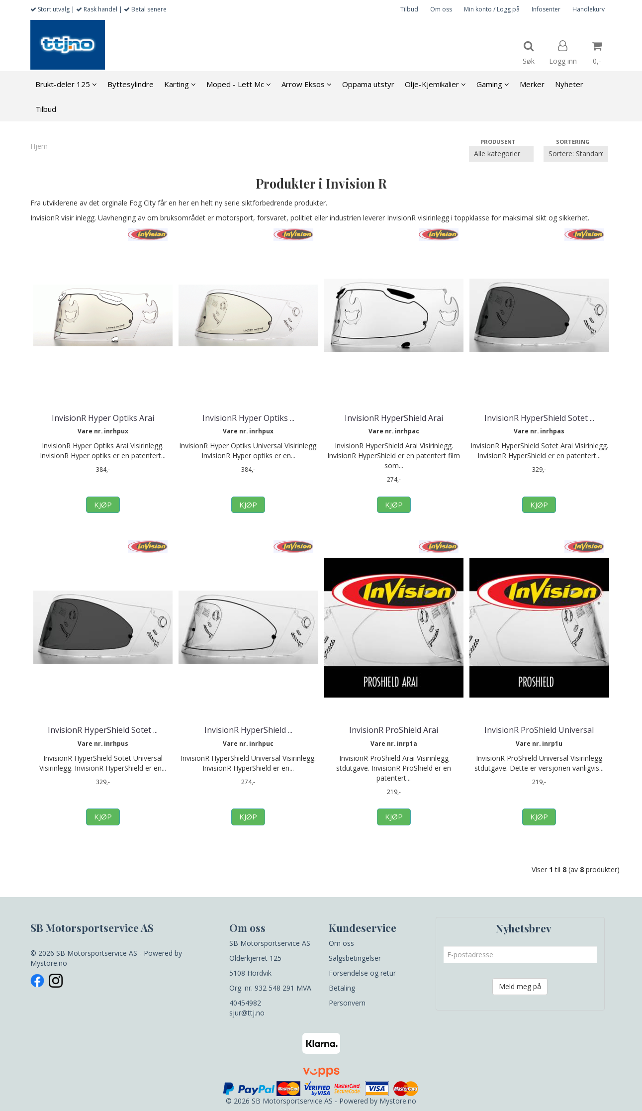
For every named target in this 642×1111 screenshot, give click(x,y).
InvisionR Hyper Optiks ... (248, 417)
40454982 (245, 1003)
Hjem (39, 146)
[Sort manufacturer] (501, 154)
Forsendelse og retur (362, 973)
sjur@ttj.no (247, 1012)
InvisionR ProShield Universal (539, 729)
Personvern (347, 1003)
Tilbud (409, 9)
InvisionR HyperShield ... (248, 729)
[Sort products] (576, 154)
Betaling (342, 988)
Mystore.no (48, 963)
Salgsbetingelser (355, 958)
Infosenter (546, 9)
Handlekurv (588, 9)
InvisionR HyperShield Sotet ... (539, 417)
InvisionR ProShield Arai (393, 729)
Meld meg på (520, 986)
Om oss (441, 9)
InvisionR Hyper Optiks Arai (103, 417)
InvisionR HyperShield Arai (394, 417)
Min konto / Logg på (492, 9)
